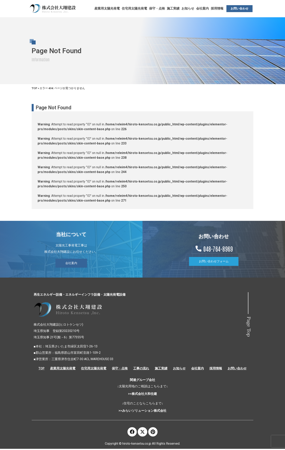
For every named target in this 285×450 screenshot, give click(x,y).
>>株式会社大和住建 (142, 394)
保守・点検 (157, 8)
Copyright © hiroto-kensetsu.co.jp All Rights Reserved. (142, 445)
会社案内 (202, 8)
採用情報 (217, 8)
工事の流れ (141, 368)
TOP (34, 88)
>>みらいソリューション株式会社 (142, 411)
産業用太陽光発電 (107, 8)
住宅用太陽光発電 (134, 8)
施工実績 (173, 8)
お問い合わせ (238, 368)
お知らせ (187, 8)
